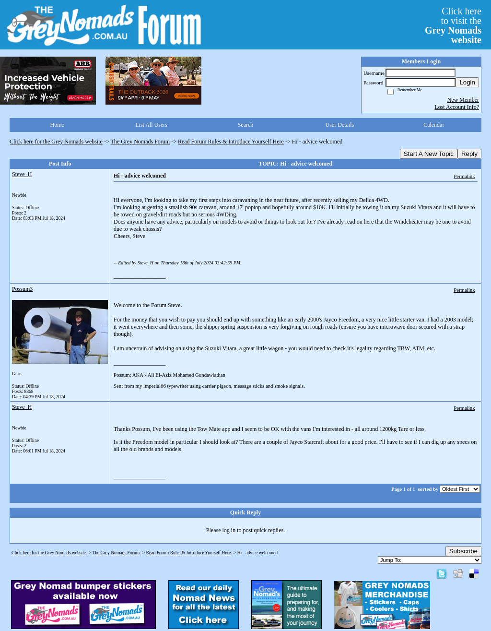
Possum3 (22, 289)
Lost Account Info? (456, 107)
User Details (340, 124)
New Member (463, 99)
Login (467, 82)
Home (57, 124)
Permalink (464, 176)
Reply (469, 153)
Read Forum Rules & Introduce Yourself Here (231, 141)
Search (246, 124)
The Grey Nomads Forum (140, 141)
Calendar (433, 124)
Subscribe (463, 551)
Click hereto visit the (453, 25)
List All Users (151, 124)
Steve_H (22, 174)
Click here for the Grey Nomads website (56, 141)
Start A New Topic (429, 153)
